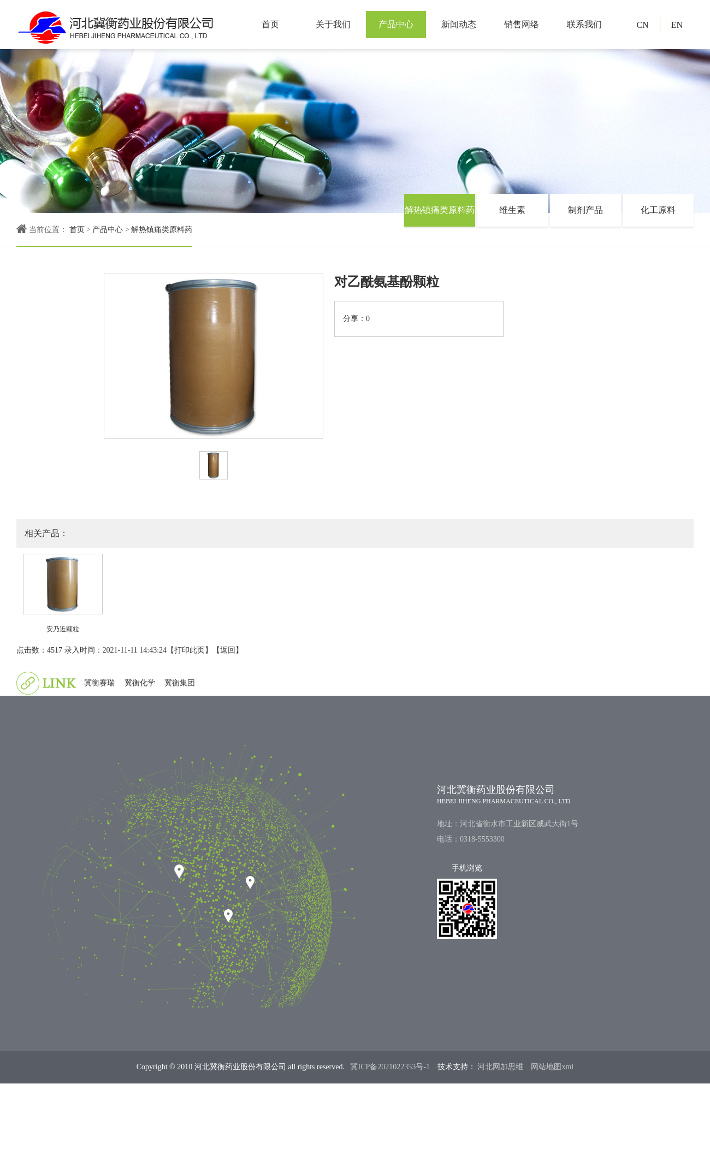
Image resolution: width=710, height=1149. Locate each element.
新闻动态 (458, 24)
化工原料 (658, 210)
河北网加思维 (500, 1067)
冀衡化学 (140, 683)
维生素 (512, 210)
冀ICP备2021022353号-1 (389, 1067)
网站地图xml (552, 1067)
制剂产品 (585, 210)
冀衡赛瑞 (99, 683)
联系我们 (584, 24)
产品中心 (395, 24)
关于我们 (333, 24)
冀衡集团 (179, 683)
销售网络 (521, 24)
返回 (227, 650)
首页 (270, 24)
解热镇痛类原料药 (161, 230)
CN (642, 24)
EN (677, 24)
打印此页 (189, 650)
